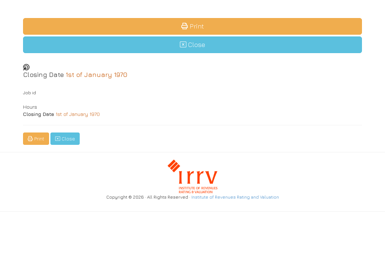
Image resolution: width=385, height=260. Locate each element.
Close (192, 44)
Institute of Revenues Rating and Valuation (235, 197)
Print (192, 26)
